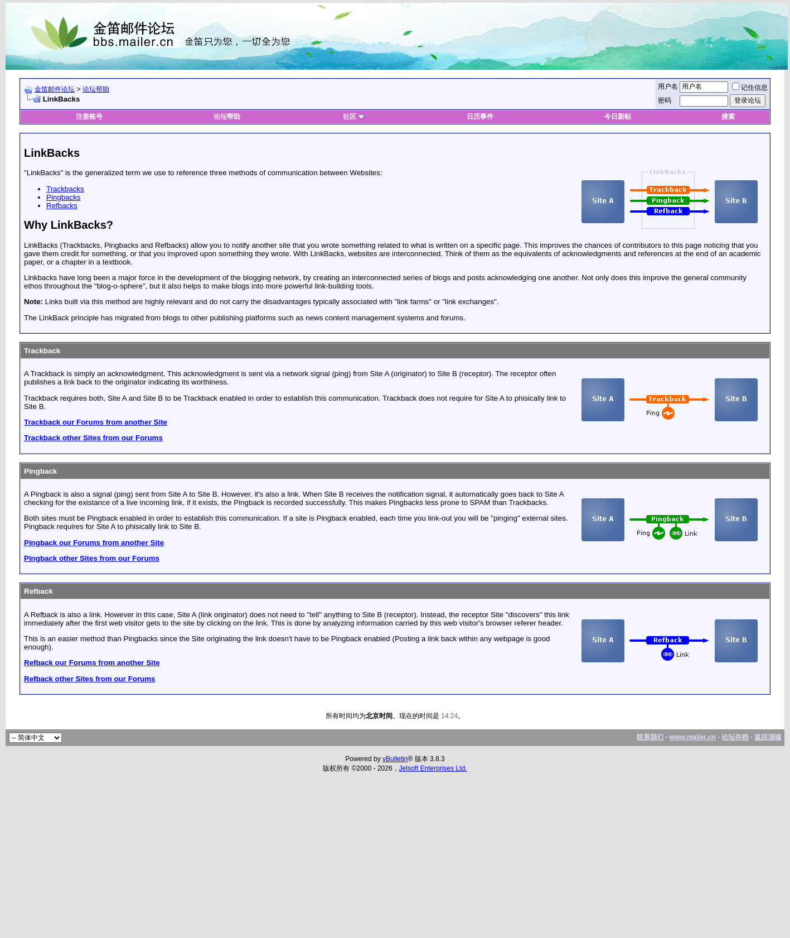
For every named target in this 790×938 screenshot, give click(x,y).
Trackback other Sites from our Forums (93, 438)
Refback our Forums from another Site (92, 662)
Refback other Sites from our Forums (90, 679)
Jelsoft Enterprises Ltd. (433, 768)
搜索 (728, 117)
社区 (353, 117)
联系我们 (650, 737)
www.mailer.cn (693, 737)
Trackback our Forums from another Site (95, 422)
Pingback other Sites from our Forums (91, 558)
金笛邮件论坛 (55, 89)
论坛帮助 (96, 89)
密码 (664, 100)
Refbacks (61, 205)
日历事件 (480, 117)
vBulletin (395, 759)
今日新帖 (617, 117)
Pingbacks (63, 197)
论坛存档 (734, 737)
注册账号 (89, 117)
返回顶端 (767, 737)
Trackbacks (65, 189)
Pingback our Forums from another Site (94, 542)
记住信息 (750, 88)
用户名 (668, 86)
